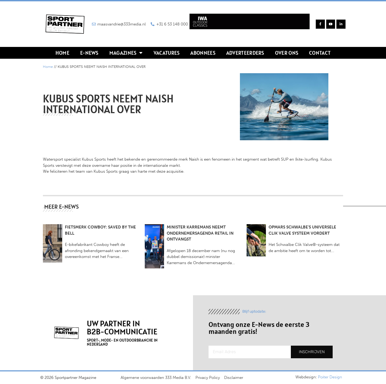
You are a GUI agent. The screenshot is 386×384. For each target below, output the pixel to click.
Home (62, 52)
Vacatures (167, 52)
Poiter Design (330, 377)
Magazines (126, 52)
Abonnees (202, 52)
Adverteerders (245, 52)
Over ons (286, 52)
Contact (320, 52)
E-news (89, 52)
